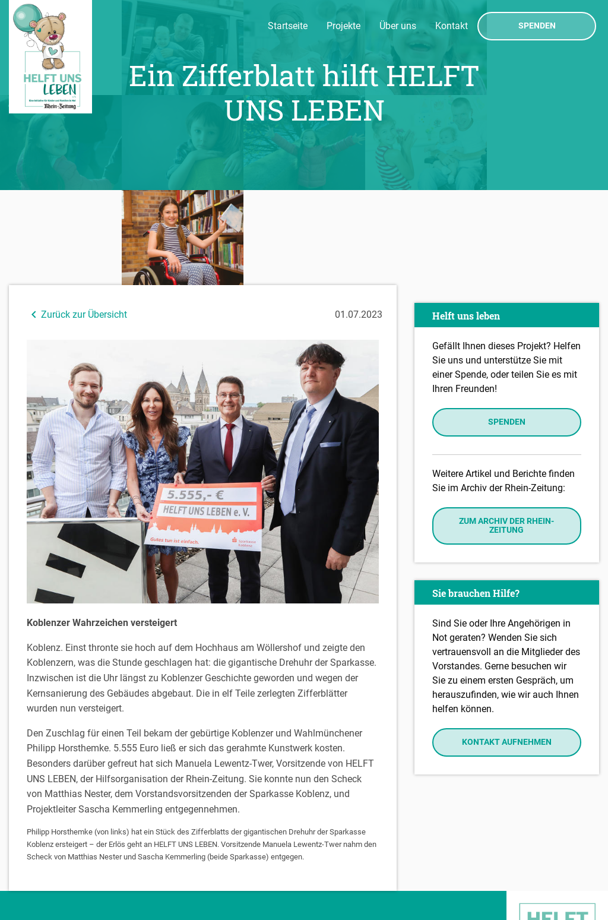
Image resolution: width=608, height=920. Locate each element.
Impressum (36, 861)
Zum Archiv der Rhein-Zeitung (506, 430)
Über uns (397, 25)
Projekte (343, 25)
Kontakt (451, 25)
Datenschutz (39, 878)
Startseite (288, 25)
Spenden (537, 26)
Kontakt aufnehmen (507, 647)
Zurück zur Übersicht (77, 219)
